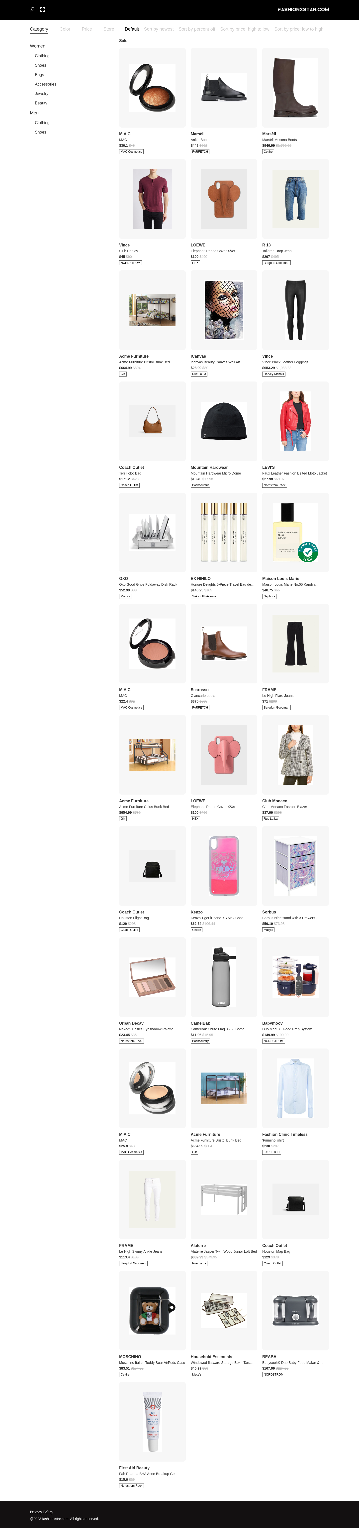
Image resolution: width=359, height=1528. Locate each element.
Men (34, 112)
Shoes (40, 65)
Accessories (45, 84)
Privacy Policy (41, 1512)
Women (37, 46)
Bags (39, 75)
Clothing (42, 56)
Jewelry (41, 94)
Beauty (41, 103)
